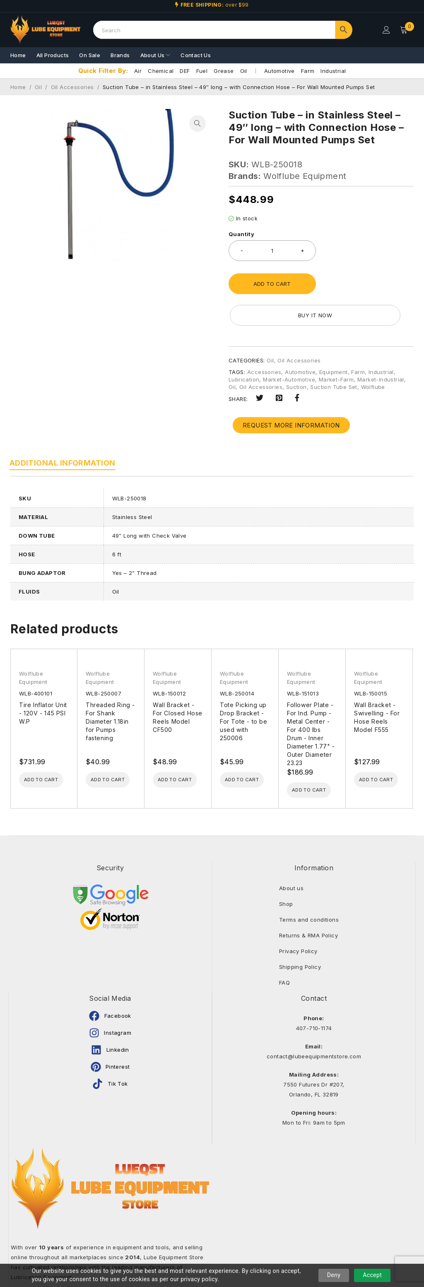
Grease (224, 71)
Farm (308, 71)
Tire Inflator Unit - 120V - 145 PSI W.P (43, 681)
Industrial (333, 71)
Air (138, 71)
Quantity (241, 234)
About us (291, 858)
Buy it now (369, 283)
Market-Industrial (380, 348)
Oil (243, 71)
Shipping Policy (300, 937)
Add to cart (272, 283)
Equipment (333, 340)
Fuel (202, 71)
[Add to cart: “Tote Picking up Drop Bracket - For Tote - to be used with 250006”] (251, 749)
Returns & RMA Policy (308, 906)
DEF (185, 71)
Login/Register (385, 30)
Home (18, 87)
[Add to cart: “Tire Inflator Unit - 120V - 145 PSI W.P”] (50, 749)
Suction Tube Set (333, 355)
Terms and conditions (309, 890)
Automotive (279, 71)
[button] (197, 123)
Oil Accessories (72, 87)
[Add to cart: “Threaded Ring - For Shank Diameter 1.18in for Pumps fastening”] (117, 749)
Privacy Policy (298, 921)
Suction (296, 355)
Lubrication (244, 348)
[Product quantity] (272, 250)
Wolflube (373, 355)
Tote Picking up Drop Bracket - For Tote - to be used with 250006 (243, 690)
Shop (286, 874)
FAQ (284, 953)
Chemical (160, 71)
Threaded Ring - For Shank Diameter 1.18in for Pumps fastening (110, 690)
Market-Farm (336, 348)
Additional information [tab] (63, 431)
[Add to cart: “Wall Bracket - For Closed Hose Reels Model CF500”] (184, 749)
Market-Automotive (289, 348)
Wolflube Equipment (304, 176)
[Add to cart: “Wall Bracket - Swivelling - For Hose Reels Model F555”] (385, 749)
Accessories (264, 340)
